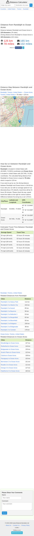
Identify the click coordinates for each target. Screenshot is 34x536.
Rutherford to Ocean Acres (9, 346)
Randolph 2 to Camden (8, 330)
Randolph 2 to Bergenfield (9, 317)
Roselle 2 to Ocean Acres (9, 365)
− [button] (3, 101)
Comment (5, 501)
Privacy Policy (25, 525)
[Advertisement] (17, 16)
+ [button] (3, 98)
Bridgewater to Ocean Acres (10, 349)
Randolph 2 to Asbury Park (9, 302)
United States (17, 92)
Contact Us (16, 525)
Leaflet (22, 125)
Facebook (18, 47)
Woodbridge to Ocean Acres (10, 343)
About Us (8, 525)
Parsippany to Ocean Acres (9, 358)
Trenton (9, 92)
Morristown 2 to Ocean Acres (10, 361)
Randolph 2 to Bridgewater (9, 326)
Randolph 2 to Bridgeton (9, 323)
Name (4, 495)
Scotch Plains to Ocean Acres (10, 352)
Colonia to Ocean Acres (8, 355)
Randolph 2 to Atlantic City (9, 305)
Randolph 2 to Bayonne (8, 311)
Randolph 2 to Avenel (8, 308)
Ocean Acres (28, 92)
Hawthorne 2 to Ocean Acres (10, 371)
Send (4, 513)
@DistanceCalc (17, 532)
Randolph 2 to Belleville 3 (9, 314)
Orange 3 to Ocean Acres (9, 368)
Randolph (3, 92)
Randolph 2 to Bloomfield (9, 320)
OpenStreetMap (29, 125)
